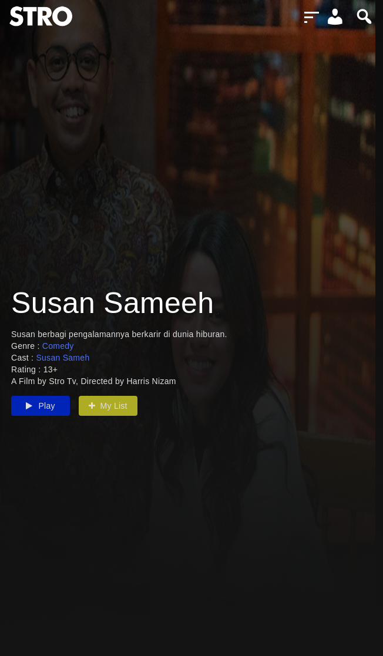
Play (40, 406)
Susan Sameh (62, 357)
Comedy (58, 346)
